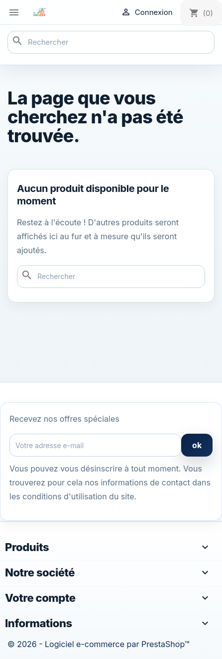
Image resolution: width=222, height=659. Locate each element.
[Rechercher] (111, 42)
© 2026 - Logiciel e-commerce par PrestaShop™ (98, 644)
